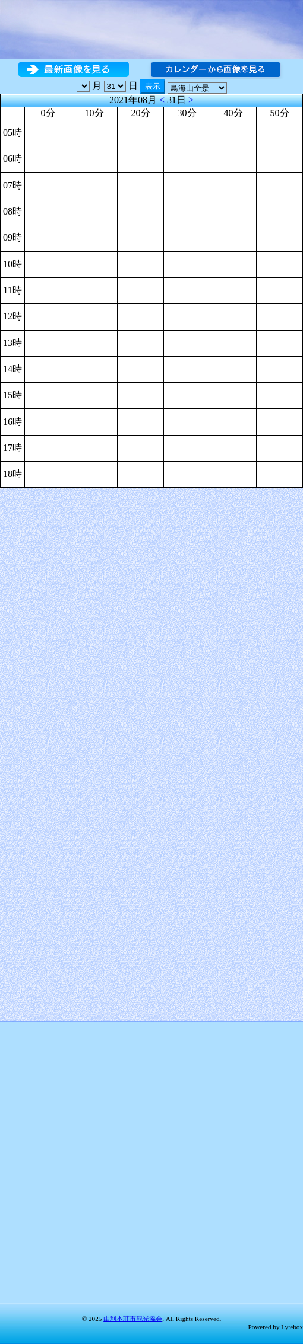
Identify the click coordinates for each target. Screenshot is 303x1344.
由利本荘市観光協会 (132, 1318)
